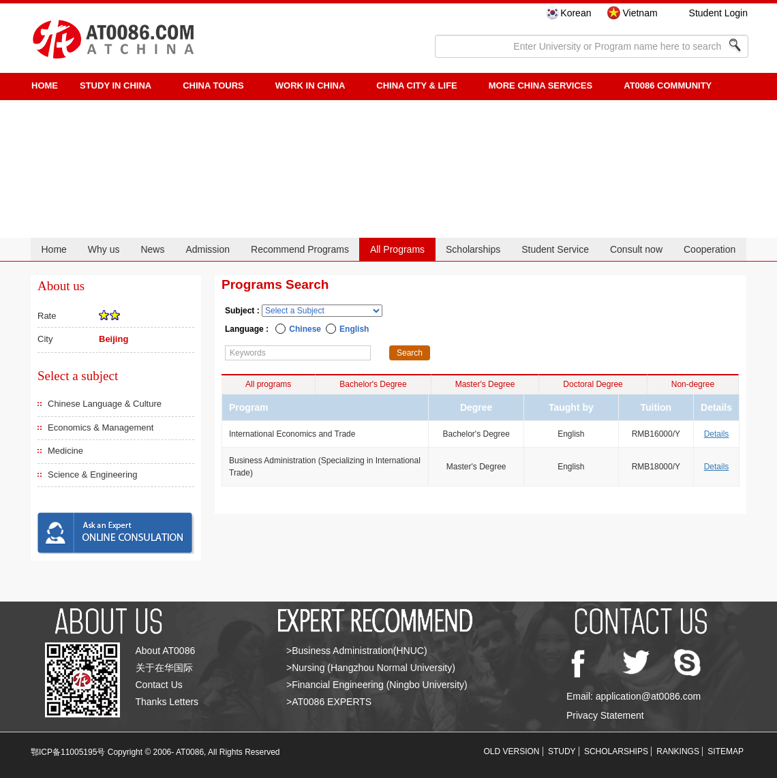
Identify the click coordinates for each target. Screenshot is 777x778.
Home (53, 249)
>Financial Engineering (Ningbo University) (377, 684)
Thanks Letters (167, 701)
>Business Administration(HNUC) (356, 650)
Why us (104, 249)
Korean (575, 12)
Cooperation (709, 249)
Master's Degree (485, 384)
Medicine (65, 451)
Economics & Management (100, 427)
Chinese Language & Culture (105, 404)
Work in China (310, 85)
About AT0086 (166, 650)
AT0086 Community (668, 85)
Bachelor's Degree (372, 384)
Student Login (718, 12)
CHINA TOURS (213, 85)
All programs (268, 384)
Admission (207, 249)
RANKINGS (677, 751)
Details (716, 434)
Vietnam (639, 12)
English (354, 329)
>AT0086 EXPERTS (328, 701)
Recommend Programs (300, 249)
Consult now (636, 249)
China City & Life (416, 85)
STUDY (562, 751)
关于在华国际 (164, 667)
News (152, 249)
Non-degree (692, 384)
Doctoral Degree (592, 384)
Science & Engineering (93, 474)
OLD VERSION (512, 751)
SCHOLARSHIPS (616, 751)
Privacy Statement (605, 715)
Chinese (305, 329)
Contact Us (159, 684)
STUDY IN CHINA (115, 85)
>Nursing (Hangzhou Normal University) (370, 667)
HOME (44, 85)
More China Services (540, 85)
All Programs (397, 249)
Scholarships (473, 249)
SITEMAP (725, 751)
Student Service (555, 249)
